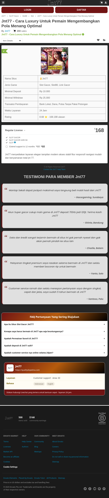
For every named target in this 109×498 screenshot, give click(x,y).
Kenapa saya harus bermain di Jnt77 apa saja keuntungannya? (33, 331)
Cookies (6, 462)
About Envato (57, 441)
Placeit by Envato (26, 478)
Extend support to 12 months (27, 146)
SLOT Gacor (14, 16)
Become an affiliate (11, 457)
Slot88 (24, 16)
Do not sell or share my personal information (70, 457)
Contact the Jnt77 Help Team (55, 169)
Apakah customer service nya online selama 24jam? (28, 353)
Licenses (7, 447)
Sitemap (55, 462)
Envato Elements (10, 478)
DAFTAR (81, 10)
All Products (51, 478)
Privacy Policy (58, 452)
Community (39, 441)
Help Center (27, 441)
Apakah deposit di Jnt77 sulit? (18, 345)
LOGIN (27, 10)
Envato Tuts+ (39, 478)
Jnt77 (3, 16)
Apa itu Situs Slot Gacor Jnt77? (19, 324)
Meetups (38, 452)
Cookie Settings (10, 467)
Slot (32, 16)
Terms (6, 441)
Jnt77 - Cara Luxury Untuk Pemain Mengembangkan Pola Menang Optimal (65, 16)
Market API (7, 452)
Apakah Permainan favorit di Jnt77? (21, 338)
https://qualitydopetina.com (27, 370)
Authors (25, 447)
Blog (36, 447)
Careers (55, 447)
